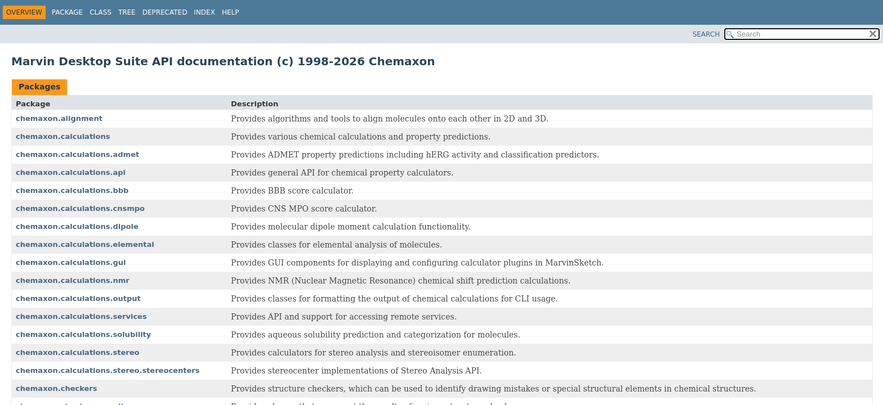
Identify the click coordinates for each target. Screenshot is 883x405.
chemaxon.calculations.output (78, 298)
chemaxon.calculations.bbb (72, 190)
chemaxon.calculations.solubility (83, 334)
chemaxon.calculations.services (81, 316)
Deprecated (165, 12)
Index (204, 12)
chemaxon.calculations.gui (71, 262)
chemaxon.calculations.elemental (85, 244)
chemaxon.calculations (63, 136)
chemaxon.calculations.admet (77, 154)
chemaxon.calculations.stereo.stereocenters (107, 370)
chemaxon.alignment (59, 118)
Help (230, 12)
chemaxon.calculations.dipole (77, 226)
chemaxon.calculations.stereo (77, 352)
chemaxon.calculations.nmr (73, 280)
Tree (127, 12)
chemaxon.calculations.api (71, 172)
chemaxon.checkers (56, 388)
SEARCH (706, 34)
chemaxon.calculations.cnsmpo (80, 208)
